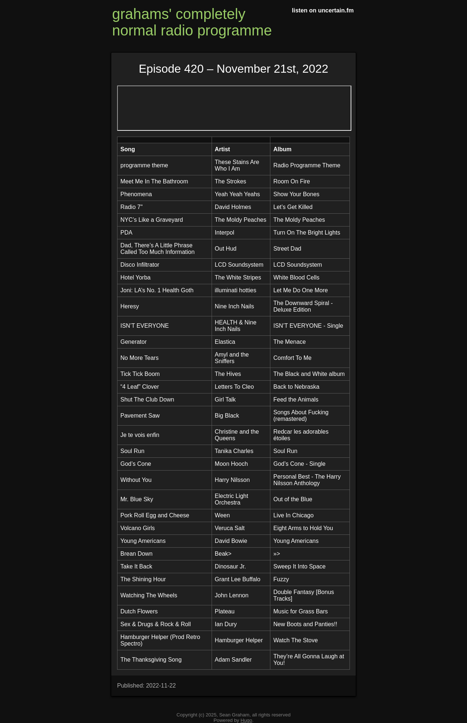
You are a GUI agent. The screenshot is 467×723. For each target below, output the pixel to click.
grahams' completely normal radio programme (192, 22)
